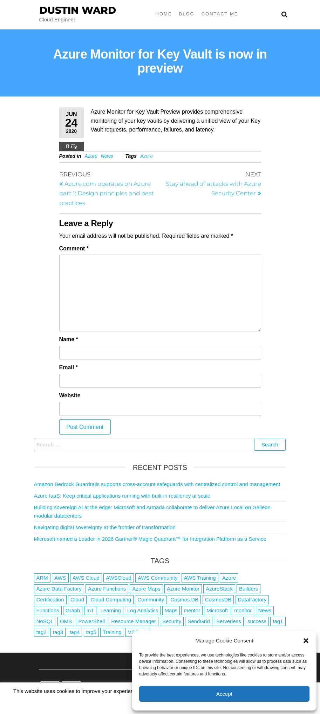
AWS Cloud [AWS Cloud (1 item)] (86, 578)
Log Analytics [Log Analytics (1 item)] (142, 610)
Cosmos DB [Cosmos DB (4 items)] (184, 599)
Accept (224, 694)
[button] (305, 640)
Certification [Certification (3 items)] (50, 599)
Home (164, 13)
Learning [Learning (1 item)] (110, 610)
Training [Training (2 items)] (112, 632)
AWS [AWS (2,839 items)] (60, 578)
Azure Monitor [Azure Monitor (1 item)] (183, 589)
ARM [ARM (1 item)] (42, 578)
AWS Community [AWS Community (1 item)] (158, 578)
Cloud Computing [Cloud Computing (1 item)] (110, 599)
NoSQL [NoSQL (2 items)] (45, 621)
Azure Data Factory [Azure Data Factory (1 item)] (59, 589)
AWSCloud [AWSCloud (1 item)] (118, 578)
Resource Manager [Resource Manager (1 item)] (133, 621)
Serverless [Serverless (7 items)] (228, 621)
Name (68, 339)
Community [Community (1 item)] (150, 599)
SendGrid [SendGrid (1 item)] (199, 621)
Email (68, 367)
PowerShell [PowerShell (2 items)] (91, 621)
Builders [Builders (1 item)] (248, 589)
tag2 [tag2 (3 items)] (41, 632)
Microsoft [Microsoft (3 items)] (217, 610)
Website (70, 395)
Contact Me (220, 13)
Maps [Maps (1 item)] (171, 610)
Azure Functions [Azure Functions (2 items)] (107, 589)
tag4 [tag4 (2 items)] (74, 632)
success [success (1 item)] (256, 621)
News (107, 156)
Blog (187, 13)
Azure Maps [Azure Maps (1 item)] (146, 589)
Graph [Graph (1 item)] (73, 610)
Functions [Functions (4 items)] (47, 610)
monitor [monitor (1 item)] (243, 610)
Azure (91, 156)
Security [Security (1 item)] (171, 621)
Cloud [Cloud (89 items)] (77, 599)
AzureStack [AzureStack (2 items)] (219, 589)
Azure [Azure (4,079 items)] (229, 578)
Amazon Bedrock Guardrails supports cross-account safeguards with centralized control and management (157, 484)
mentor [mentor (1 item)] (192, 610)
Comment (74, 248)
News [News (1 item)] (265, 610)
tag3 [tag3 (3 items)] (58, 632)
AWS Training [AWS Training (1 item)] (200, 578)
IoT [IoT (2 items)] (90, 610)
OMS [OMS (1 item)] (66, 621)
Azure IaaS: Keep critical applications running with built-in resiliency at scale (122, 496)
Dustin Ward (77, 10)
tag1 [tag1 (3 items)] (278, 621)
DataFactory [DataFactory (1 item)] (252, 599)
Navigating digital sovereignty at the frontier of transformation (105, 527)
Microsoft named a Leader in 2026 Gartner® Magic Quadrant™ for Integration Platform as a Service (150, 539)
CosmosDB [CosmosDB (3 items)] (218, 599)
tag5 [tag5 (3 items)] (91, 632)
